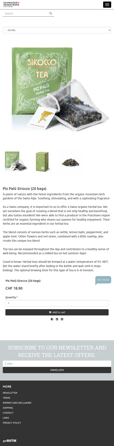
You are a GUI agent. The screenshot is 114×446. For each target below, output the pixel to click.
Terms (6, 397)
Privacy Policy (12, 422)
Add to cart (57, 312)
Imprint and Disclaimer (17, 402)
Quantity (11, 297)
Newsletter (10, 392)
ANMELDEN (57, 370)
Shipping (8, 407)
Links (6, 417)
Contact (8, 412)
